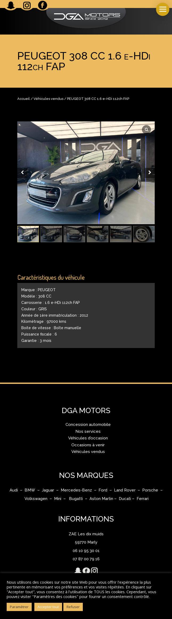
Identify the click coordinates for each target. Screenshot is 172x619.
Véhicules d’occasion (88, 438)
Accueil (23, 99)
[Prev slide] (22, 173)
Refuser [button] (73, 606)
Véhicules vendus (48, 99)
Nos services (88, 431)
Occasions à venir (88, 445)
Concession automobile (88, 424)
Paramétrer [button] (19, 606)
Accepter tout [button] (48, 606)
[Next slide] (150, 173)
